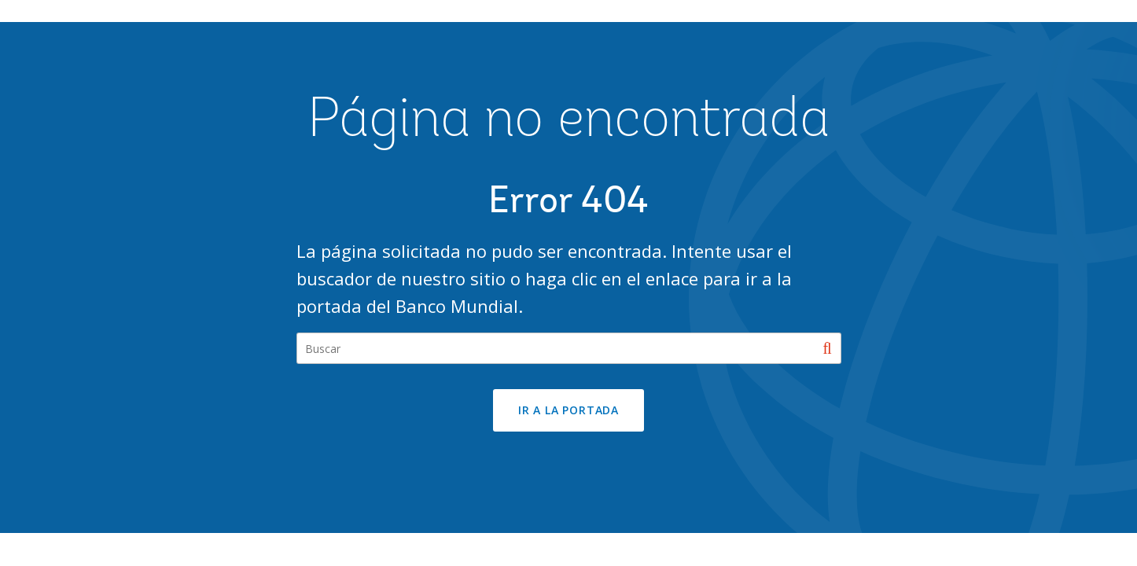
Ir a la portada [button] (568, 409)
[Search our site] (568, 348)
